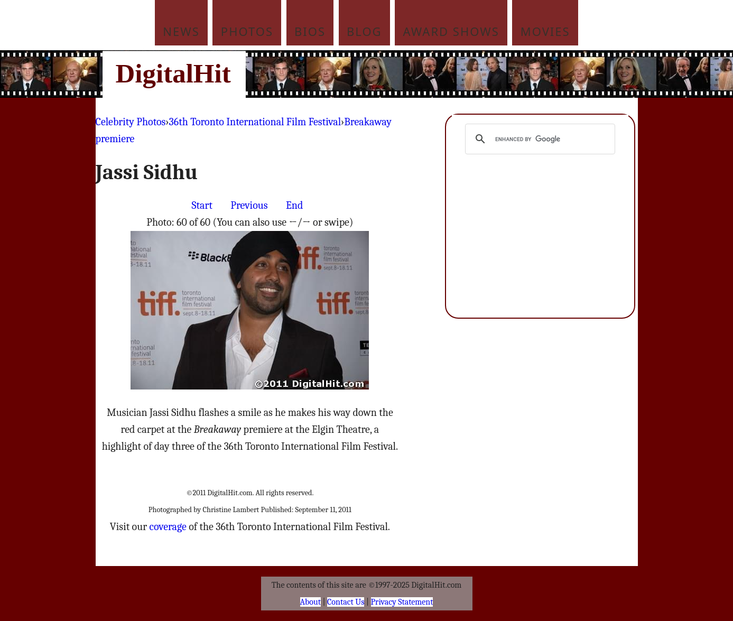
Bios (310, 31)
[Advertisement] (438, 74)
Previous (248, 205)
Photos (247, 31)
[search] (538, 139)
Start (202, 205)
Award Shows (451, 31)
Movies (545, 31)
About (310, 602)
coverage (167, 527)
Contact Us (345, 602)
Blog (364, 31)
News (181, 31)
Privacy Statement (402, 602)
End (294, 205)
